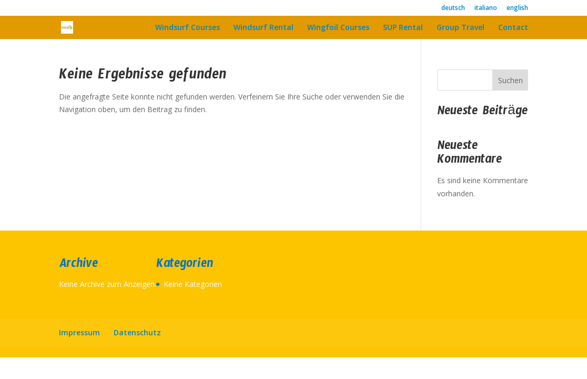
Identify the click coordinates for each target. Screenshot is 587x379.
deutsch (453, 8)
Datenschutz (137, 332)
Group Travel (460, 28)
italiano (485, 8)
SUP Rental (403, 28)
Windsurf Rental (264, 28)
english (517, 8)
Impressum (79, 332)
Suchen (510, 80)
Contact (513, 28)
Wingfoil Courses (338, 28)
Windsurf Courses (187, 28)
